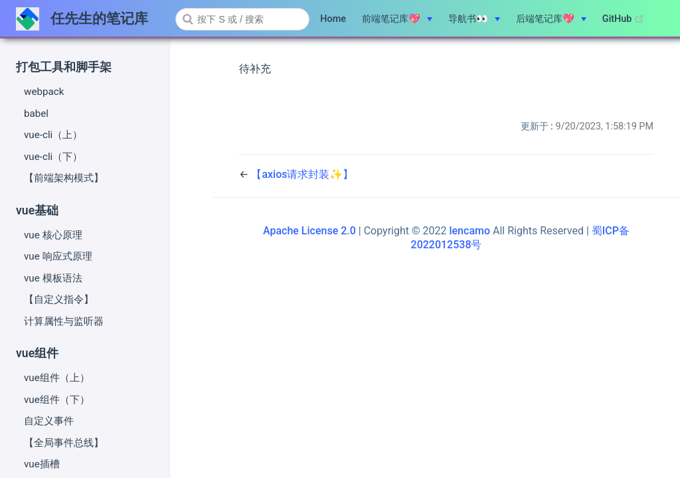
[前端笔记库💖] (397, 19)
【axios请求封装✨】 (302, 174)
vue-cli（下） (53, 157)
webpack (44, 92)
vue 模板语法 (53, 278)
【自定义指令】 (59, 299)
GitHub (623, 19)
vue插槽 (42, 464)
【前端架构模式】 (64, 178)
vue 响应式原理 (58, 256)
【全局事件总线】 (64, 443)
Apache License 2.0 (309, 230)
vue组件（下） (57, 400)
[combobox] (242, 19)
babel (36, 114)
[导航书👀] (474, 19)
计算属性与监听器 (64, 321)
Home (333, 19)
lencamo (469, 230)
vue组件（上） (57, 378)
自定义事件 (49, 421)
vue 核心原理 (53, 235)
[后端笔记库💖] (551, 19)
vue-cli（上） (53, 135)
